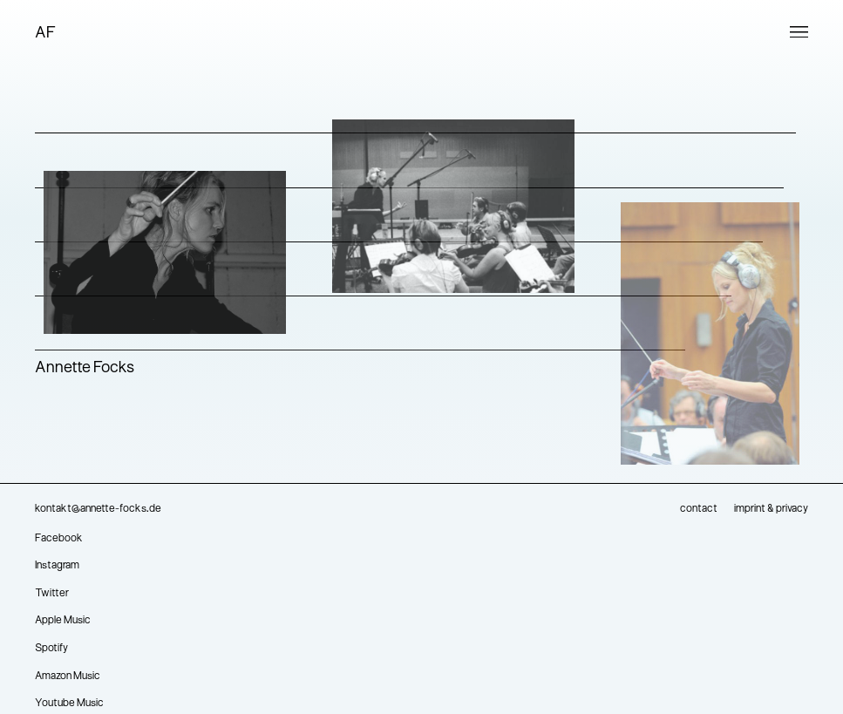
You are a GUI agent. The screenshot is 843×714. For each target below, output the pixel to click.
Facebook (59, 539)
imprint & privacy (771, 509)
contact (698, 509)
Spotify (51, 648)
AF (45, 33)
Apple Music (63, 620)
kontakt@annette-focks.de (98, 509)
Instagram (57, 566)
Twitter (52, 593)
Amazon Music (67, 676)
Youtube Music (69, 703)
